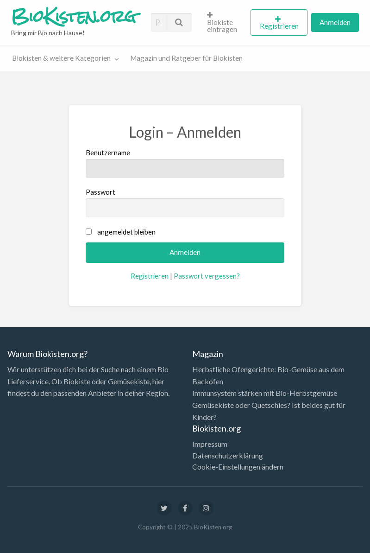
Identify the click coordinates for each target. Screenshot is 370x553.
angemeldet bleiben (126, 232)
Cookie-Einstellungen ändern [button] (237, 466)
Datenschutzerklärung (227, 455)
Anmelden (335, 22)
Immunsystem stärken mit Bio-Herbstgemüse (264, 392)
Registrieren (279, 26)
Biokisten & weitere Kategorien (61, 58)
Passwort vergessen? (207, 276)
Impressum (209, 444)
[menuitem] (225, 22)
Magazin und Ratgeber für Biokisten (186, 58)
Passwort (185, 202)
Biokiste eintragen (222, 22)
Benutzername (185, 163)
